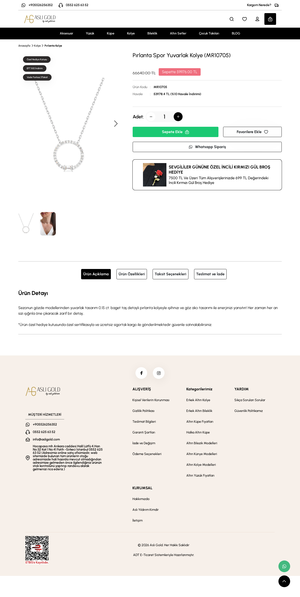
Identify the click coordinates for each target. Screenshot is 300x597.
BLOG (236, 33)
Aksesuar (66, 33)
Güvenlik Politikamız (248, 411)
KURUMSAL (142, 488)
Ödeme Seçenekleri (146, 454)
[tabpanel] (150, 308)
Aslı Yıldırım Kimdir (145, 510)
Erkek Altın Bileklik (199, 411)
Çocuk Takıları (209, 33)
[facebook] (141, 373)
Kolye (131, 33)
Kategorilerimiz (199, 389)
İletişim (137, 520)
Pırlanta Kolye (53, 45)
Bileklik (152, 33)
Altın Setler (178, 33)
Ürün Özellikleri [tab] (132, 274)
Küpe (110, 33)
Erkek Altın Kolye (198, 400)
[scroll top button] (284, 581)
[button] (115, 124)
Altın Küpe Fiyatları (199, 422)
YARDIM (241, 389)
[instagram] (159, 373)
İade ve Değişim (143, 443)
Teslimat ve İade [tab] (210, 274)
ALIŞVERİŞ (141, 389)
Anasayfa (24, 45)
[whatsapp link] (284, 566)
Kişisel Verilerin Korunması (150, 400)
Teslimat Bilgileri (144, 422)
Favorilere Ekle (252, 132)
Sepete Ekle (175, 132)
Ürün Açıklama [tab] (96, 274)
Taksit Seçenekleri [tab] (170, 274)
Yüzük (90, 33)
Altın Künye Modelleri (201, 454)
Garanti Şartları (143, 432)
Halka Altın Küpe (198, 432)
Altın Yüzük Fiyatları (200, 476)
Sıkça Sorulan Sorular (249, 400)
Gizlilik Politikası (143, 411)
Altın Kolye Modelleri (201, 465)
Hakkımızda (140, 499)
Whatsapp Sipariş (207, 147)
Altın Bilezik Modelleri (201, 443)
